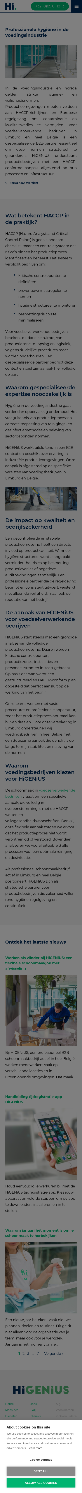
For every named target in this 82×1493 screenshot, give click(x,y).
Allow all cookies (41, 1482)
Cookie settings (41, 1459)
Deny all (40, 1471)
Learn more (35, 1448)
